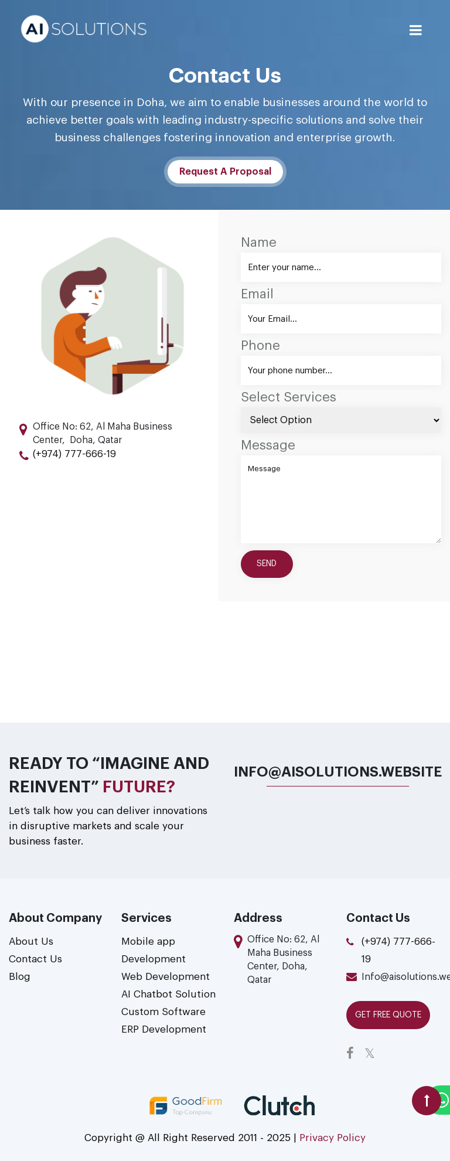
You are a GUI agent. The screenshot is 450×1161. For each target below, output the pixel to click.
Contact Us (35, 959)
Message (268, 445)
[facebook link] (354, 1053)
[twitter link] (373, 1053)
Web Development (165, 977)
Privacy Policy (331, 1138)
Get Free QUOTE (388, 1015)
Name (259, 242)
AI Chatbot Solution (168, 994)
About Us (31, 941)
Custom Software (163, 1012)
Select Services (288, 397)
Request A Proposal (225, 171)
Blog (19, 977)
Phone (260, 345)
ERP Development (163, 1029)
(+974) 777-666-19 (74, 454)
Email (257, 294)
